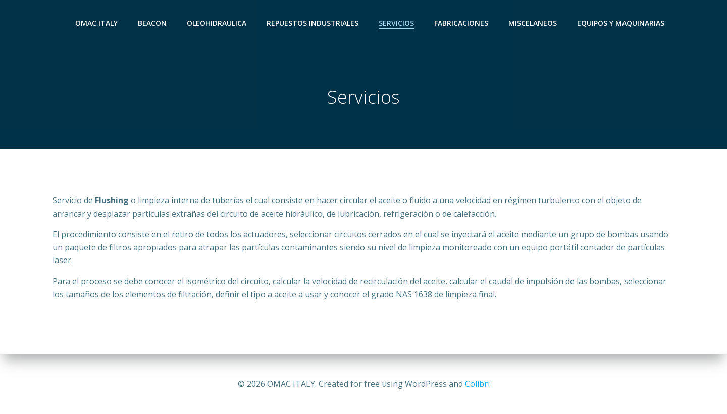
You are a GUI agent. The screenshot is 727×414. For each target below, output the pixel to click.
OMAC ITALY (96, 23)
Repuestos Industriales (312, 23)
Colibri (477, 383)
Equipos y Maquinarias (620, 23)
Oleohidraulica (216, 23)
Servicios (396, 23)
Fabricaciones (461, 23)
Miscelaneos (532, 23)
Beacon (152, 23)
